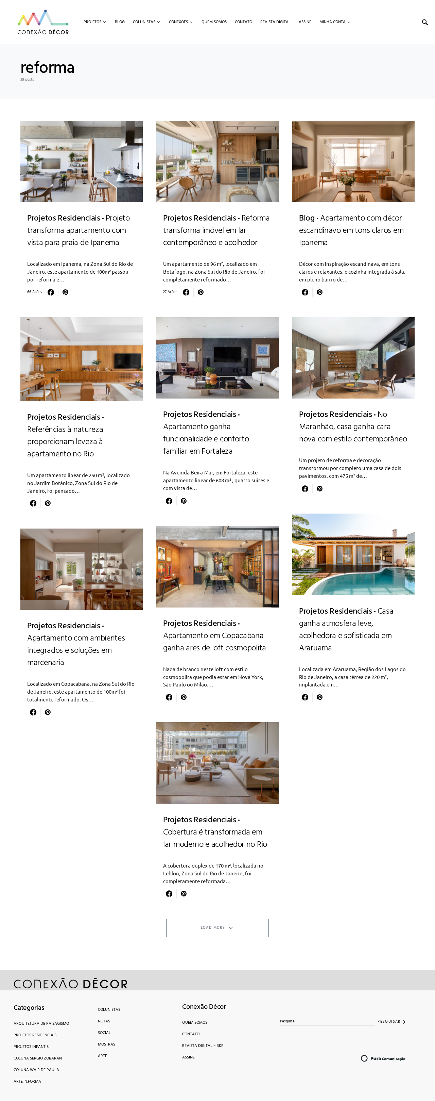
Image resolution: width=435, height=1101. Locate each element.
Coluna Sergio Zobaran (38, 1058)
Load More (213, 928)
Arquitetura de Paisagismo (41, 1023)
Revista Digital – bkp (203, 1045)
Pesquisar (389, 1022)
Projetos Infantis (31, 1046)
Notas (104, 1021)
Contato (190, 1034)
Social (104, 1033)
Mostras (106, 1044)
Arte (102, 1056)
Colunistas (109, 1009)
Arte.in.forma (27, 1081)
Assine (188, 1057)
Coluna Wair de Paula (36, 1070)
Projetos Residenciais (35, 1035)
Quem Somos (194, 1022)
